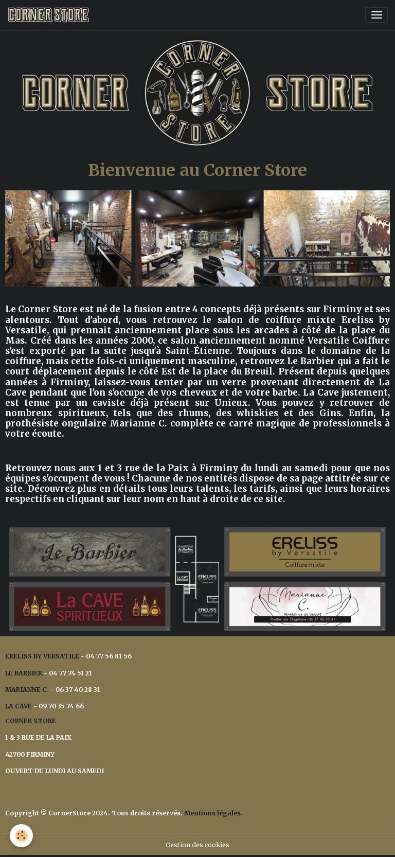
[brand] (50, 15)
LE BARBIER (23, 673)
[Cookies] (21, 835)
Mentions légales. (213, 813)
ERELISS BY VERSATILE (42, 656)
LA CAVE (18, 706)
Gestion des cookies (197, 845)
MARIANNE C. (27, 689)
